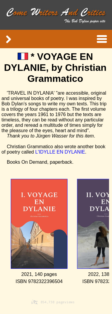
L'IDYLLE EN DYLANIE (60, 151)
